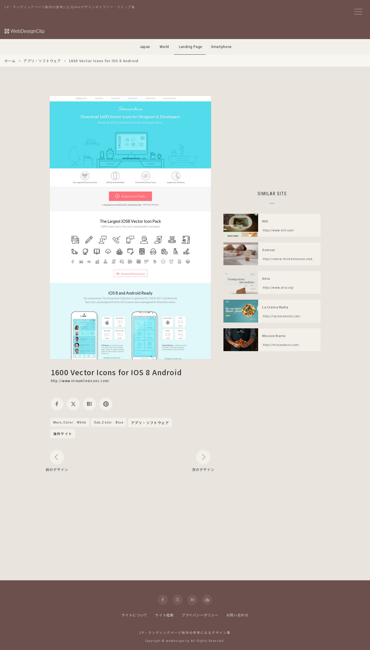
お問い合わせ (237, 614)
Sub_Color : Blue (108, 422)
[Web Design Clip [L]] (25, 31)
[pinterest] (105, 403)
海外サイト (62, 433)
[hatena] (89, 403)
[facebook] (57, 403)
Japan (145, 47)
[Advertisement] (272, 135)
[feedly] (207, 600)
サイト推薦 (164, 614)
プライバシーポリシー (200, 614)
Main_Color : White (69, 422)
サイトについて (135, 614)
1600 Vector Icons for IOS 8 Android (116, 372)
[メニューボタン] (358, 11)
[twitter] (73, 403)
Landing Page (190, 47)
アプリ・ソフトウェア (150, 423)
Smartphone (221, 47)
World (164, 47)
